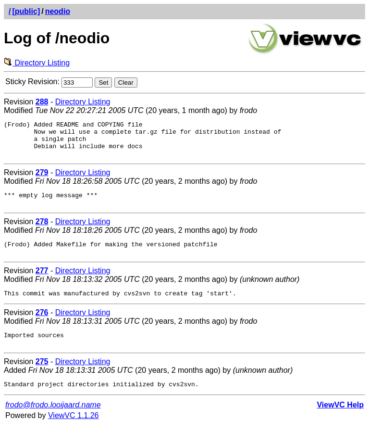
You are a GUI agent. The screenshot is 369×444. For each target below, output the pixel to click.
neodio (57, 11)
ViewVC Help (340, 423)
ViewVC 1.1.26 (73, 434)
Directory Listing (37, 63)
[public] (26, 11)
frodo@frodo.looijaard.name (53, 423)
